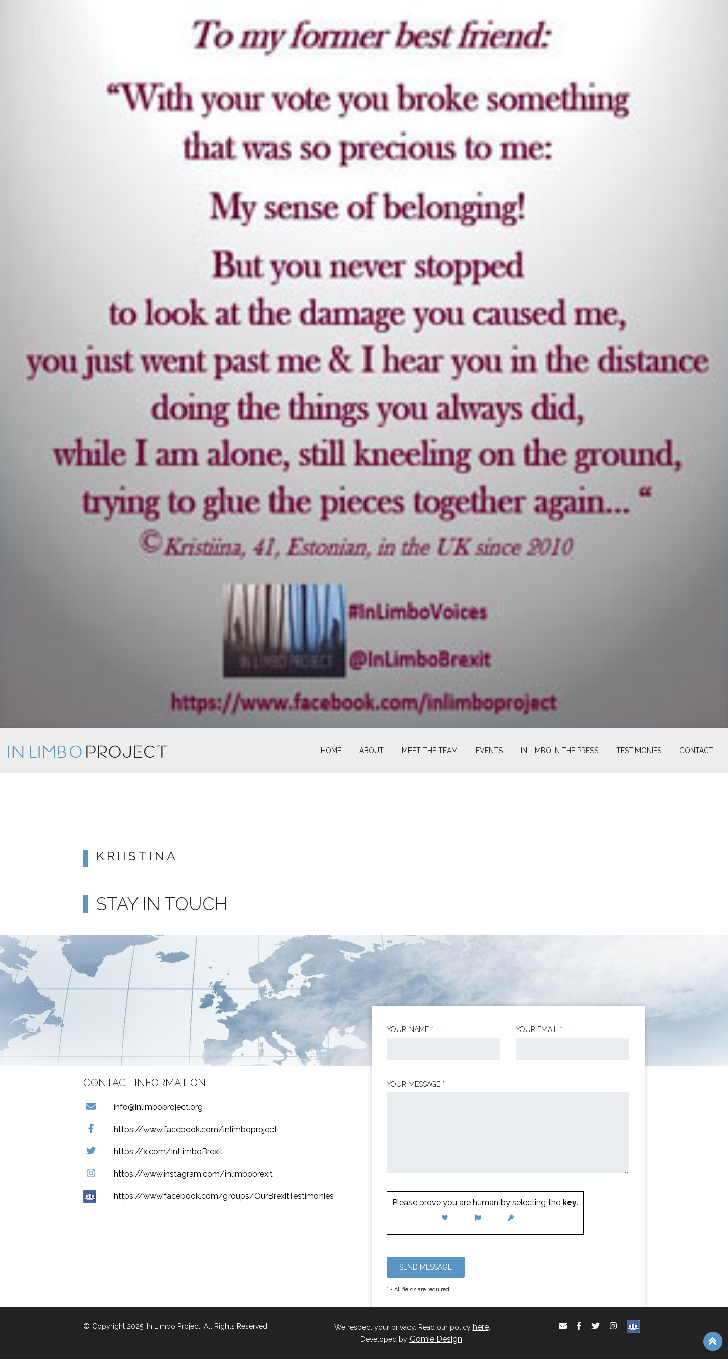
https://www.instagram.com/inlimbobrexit (178, 1174)
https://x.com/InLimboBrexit (153, 1151)
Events (489, 750)
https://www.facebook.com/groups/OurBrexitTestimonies (208, 1196)
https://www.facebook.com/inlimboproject (180, 1129)
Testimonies (638, 750)
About (371, 750)
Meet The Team (430, 750)
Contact (696, 750)
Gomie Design (436, 1339)
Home (331, 750)
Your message (416, 1084)
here (481, 1327)
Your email (539, 1029)
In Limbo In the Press (559, 750)
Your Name (410, 1029)
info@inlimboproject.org (143, 1107)
